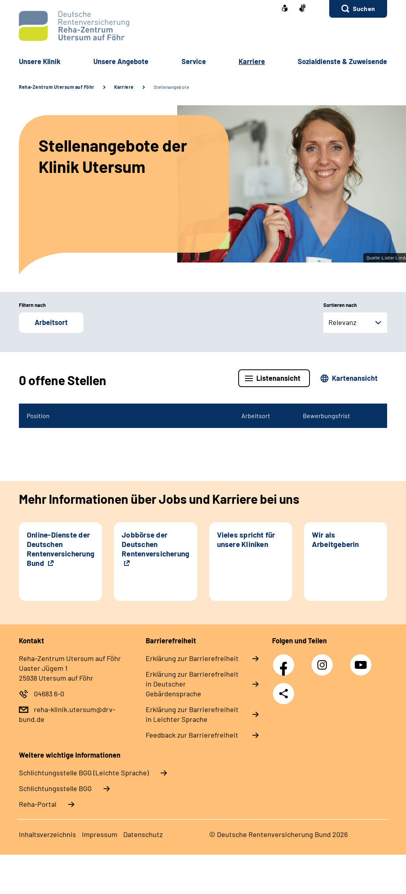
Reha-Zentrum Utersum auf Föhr (57, 87)
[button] (358, 9)
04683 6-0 (49, 693)
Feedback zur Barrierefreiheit (192, 735)
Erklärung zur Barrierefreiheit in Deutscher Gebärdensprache (192, 684)
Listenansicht (278, 378)
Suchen (364, 8)
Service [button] (194, 61)
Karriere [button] (252, 61)
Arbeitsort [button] (51, 322)
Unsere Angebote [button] (120, 61)
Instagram (324, 660)
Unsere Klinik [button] (40, 61)
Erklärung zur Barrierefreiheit (192, 658)
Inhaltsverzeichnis (47, 834)
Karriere (124, 87)
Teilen (283, 693)
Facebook (285, 660)
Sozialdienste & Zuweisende (342, 61)
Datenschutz (143, 834)
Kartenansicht (355, 378)
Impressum (99, 834)
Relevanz (342, 322)
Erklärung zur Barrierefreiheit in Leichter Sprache (192, 714)
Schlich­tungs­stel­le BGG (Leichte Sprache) (84, 772)
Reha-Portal (37, 804)
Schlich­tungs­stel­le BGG (55, 788)
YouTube (362, 660)
